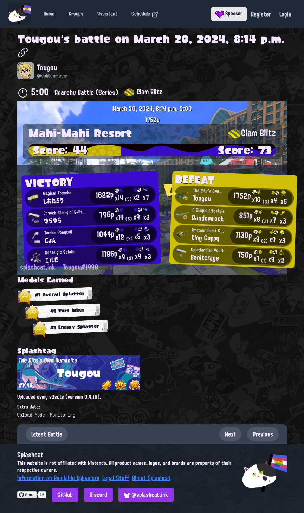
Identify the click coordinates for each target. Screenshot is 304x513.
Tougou (39, 38)
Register (261, 14)
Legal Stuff (115, 478)
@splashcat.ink (146, 494)
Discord (98, 494)
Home (49, 14)
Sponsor (228, 13)
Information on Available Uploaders (58, 478)
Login (285, 14)
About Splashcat (151, 478)
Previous (263, 434)
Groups (76, 14)
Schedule (145, 14)
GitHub (65, 494)
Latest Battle (46, 434)
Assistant (107, 14)
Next (230, 434)
